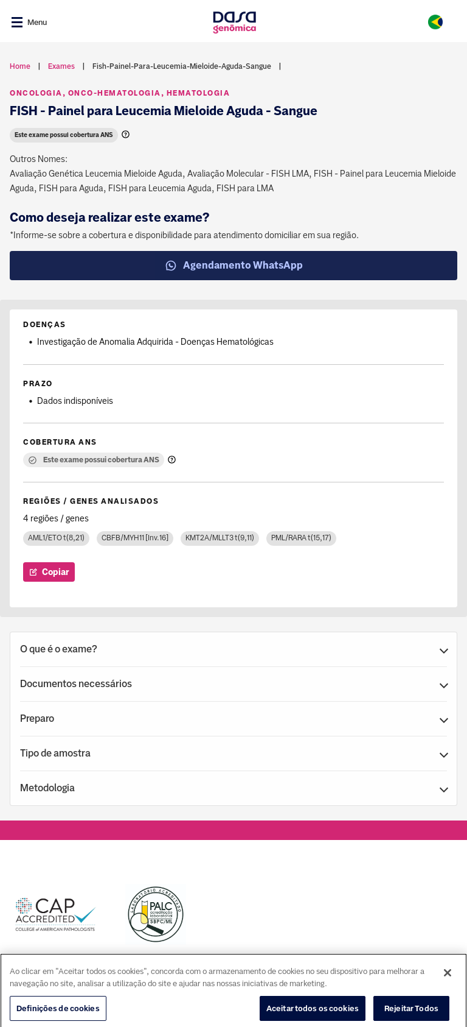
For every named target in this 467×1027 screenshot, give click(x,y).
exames (61, 66)
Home (20, 66)
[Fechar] (447, 987)
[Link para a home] (234, 22)
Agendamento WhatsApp (234, 265)
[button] (233, 649)
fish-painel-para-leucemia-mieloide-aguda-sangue (181, 66)
